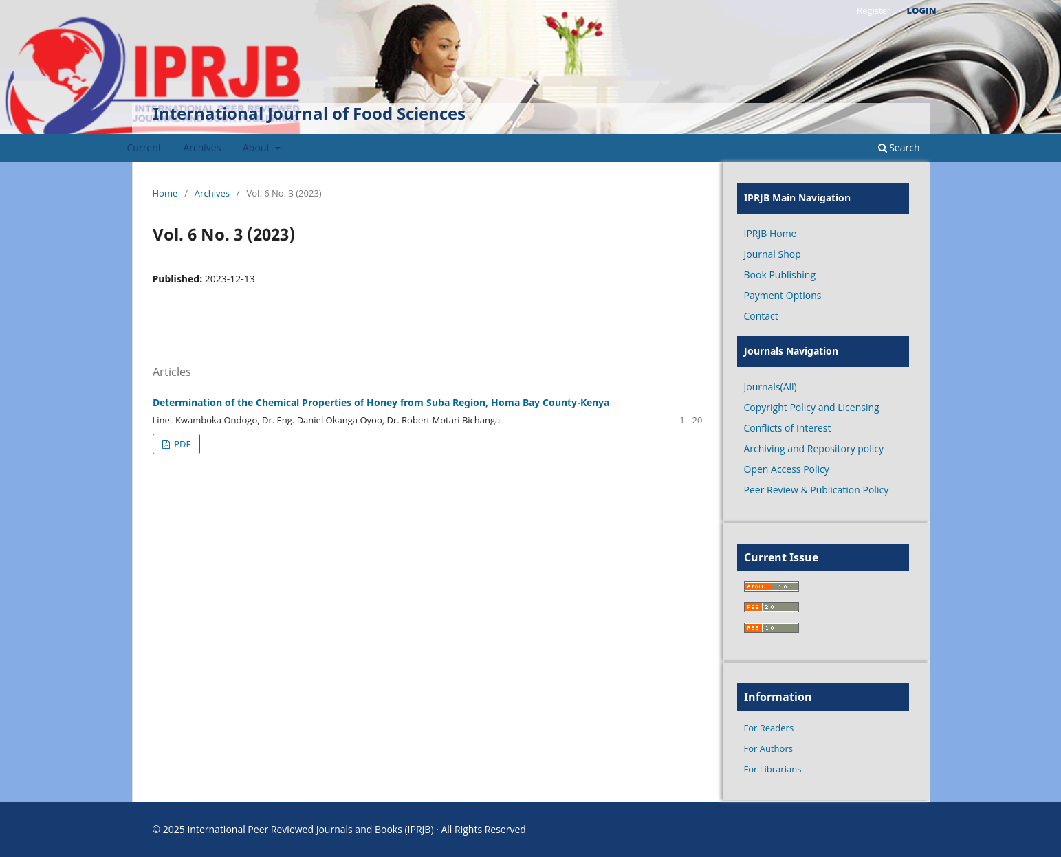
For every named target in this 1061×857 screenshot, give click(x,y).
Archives (202, 147)
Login (922, 10)
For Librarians (773, 769)
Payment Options (783, 295)
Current (144, 147)
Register (873, 10)
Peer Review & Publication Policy (816, 489)
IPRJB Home (770, 233)
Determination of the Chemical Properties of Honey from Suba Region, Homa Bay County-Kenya (381, 402)
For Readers (769, 728)
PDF (181, 444)
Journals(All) (770, 386)
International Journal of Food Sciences (309, 113)
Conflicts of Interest (787, 427)
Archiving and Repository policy (814, 448)
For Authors (768, 748)
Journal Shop (772, 253)
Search (899, 147)
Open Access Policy (786, 469)
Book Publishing (780, 274)
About (257, 147)
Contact (761, 315)
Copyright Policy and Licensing (811, 407)
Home (165, 193)
